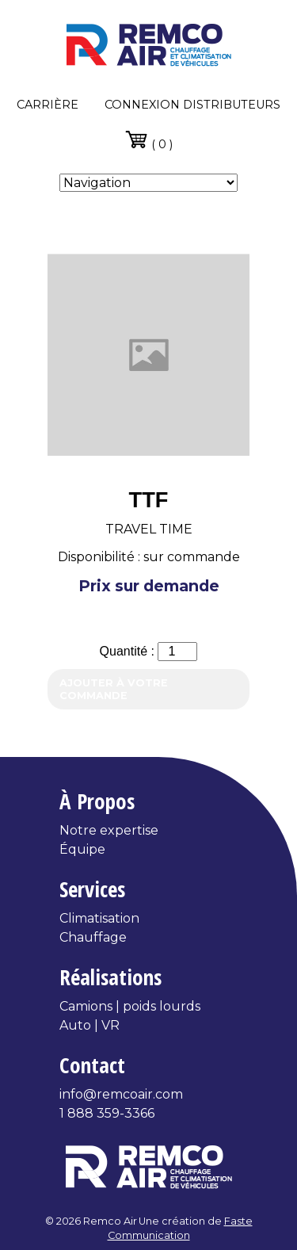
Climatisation (99, 918)
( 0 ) (148, 139)
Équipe (82, 849)
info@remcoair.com (121, 1094)
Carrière (47, 104)
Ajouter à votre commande (113, 689)
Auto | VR (89, 1025)
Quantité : (129, 651)
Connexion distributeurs (192, 104)
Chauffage (93, 937)
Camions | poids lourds (129, 1006)
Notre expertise (108, 830)
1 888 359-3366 (106, 1113)
